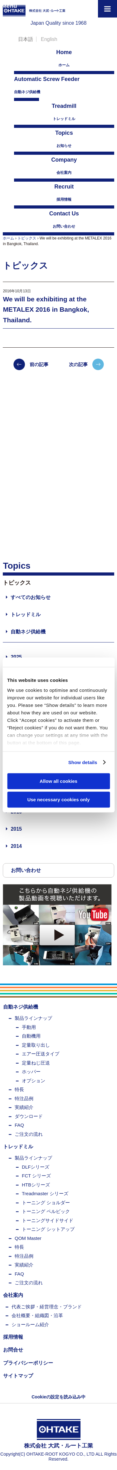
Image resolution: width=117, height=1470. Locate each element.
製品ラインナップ (33, 1018)
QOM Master (28, 1238)
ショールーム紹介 (30, 1324)
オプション (33, 1080)
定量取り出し (36, 1045)
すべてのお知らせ (31, 597)
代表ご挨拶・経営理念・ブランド (47, 1306)
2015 (16, 829)
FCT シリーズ (36, 1175)
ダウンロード (29, 1116)
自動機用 (31, 1036)
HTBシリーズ (36, 1184)
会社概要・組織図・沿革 (37, 1315)
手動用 (29, 1027)
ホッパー (31, 1071)
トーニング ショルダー (46, 1202)
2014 (16, 846)
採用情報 (64, 192)
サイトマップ (18, 1375)
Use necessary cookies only (58, 799)
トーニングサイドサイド (47, 1220)
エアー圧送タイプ (40, 1053)
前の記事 (39, 364)
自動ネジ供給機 (26, 84)
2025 (16, 657)
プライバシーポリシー (28, 1363)
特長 (19, 1089)
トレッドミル (64, 111)
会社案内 (64, 165)
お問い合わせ (64, 219)
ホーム (64, 57)
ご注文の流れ (29, 1134)
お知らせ (64, 138)
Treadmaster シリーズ (45, 1193)
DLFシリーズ (35, 1167)
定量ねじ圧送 (36, 1062)
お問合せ (13, 1349)
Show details (82, 762)
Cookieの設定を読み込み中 (58, 1396)
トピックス (26, 238)
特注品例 (24, 1098)
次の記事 (78, 364)
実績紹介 (24, 1107)
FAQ (19, 1125)
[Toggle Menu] (107, 9)
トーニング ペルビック (46, 1211)
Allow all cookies (58, 781)
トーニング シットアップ (48, 1229)
